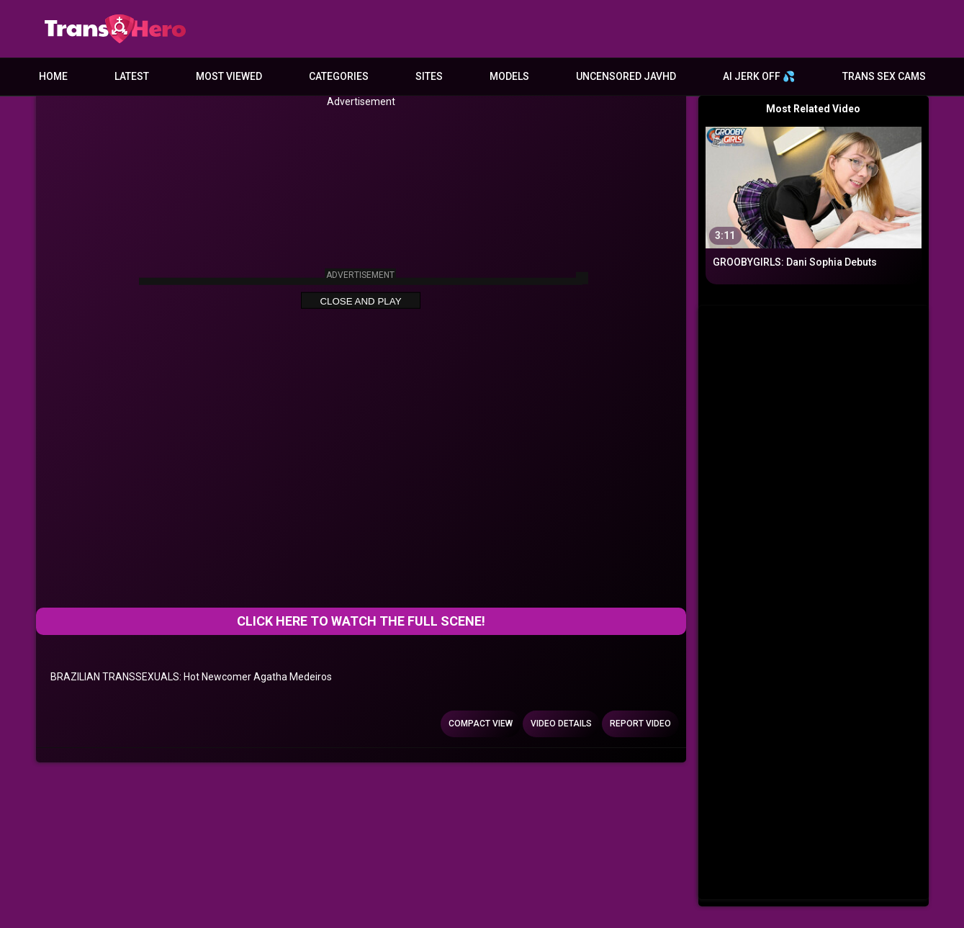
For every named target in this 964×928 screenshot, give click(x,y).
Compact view (481, 723)
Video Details (561, 723)
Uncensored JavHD (626, 76)
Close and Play (360, 301)
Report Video (640, 723)
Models (509, 76)
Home (53, 76)
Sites (429, 76)
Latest (131, 76)
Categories (339, 76)
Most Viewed (229, 76)
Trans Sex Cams (884, 76)
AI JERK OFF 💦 (759, 76)
